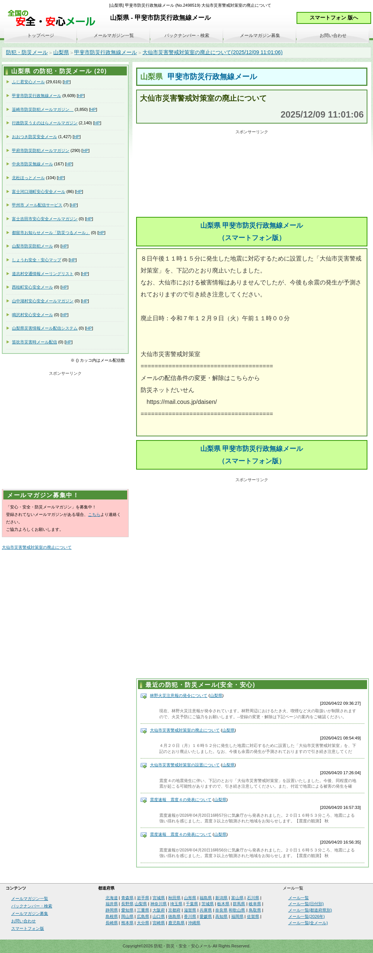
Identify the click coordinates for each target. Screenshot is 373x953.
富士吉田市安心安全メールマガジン (45, 219)
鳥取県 (255, 910)
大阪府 (159, 910)
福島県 (206, 898)
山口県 (159, 916)
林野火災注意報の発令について (178, 695)
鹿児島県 (176, 923)
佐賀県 (253, 916)
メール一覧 (298, 898)
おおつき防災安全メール (34, 136)
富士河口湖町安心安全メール (38, 191)
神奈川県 (158, 903)
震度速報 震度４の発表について (180, 799)
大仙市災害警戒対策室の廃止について (185, 730)
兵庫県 (206, 910)
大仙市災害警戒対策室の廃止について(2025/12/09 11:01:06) (212, 52)
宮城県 (159, 898)
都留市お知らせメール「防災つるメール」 (51, 232)
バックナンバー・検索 (186, 35)
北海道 (112, 898)
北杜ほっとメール (28, 177)
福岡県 (237, 916)
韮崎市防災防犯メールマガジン (42, 109)
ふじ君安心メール (28, 82)
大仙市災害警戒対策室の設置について (185, 765)
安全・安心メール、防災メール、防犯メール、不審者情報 (54, 18)
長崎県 (112, 923)
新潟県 (221, 898)
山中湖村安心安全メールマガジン (42, 301)
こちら (94, 514)
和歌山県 (237, 910)
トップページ (40, 35)
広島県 (143, 916)
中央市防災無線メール (32, 164)
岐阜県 (255, 903)
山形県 (190, 898)
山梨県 (61, 52)
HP (67, 82)
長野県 (127, 903)
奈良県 (221, 910)
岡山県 (127, 916)
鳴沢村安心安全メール (32, 314)
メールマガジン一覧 (114, 35)
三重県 (143, 910)
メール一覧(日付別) (306, 903)
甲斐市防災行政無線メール (105, 52)
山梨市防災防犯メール (32, 246)
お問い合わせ (333, 35)
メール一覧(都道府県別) (310, 910)
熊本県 (127, 923)
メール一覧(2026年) (306, 916)
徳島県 (174, 916)
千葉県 (192, 903)
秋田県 (174, 898)
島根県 (112, 916)
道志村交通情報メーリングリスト (42, 273)
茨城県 (207, 903)
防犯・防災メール (27, 52)
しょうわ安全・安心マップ (36, 260)
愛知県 (127, 910)
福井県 (112, 903)
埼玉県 (176, 903)
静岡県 (112, 910)
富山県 (237, 898)
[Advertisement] (251, 174)
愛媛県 (206, 916)
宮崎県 (159, 923)
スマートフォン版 (27, 928)
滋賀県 (190, 910)
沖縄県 (194, 923)
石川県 (253, 898)
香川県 (190, 916)
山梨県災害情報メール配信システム (45, 328)
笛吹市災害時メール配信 (34, 342)
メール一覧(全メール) (308, 923)
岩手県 (143, 898)
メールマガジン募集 (260, 35)
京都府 (174, 910)
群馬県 (239, 903)
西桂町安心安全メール (32, 287)
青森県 (127, 898)
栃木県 (223, 903)
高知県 (221, 916)
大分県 (143, 923)
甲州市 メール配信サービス (37, 205)
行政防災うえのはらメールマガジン (45, 123)
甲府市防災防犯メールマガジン (40, 150)
